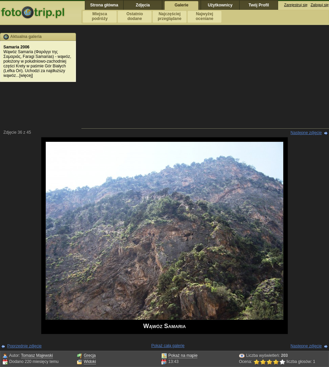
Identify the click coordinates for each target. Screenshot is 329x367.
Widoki (90, 361)
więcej (26, 75)
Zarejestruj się (296, 5)
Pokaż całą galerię (168, 345)
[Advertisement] (205, 80)
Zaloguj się (320, 5)
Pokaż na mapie (182, 355)
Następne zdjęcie (306, 132)
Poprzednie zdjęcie (24, 346)
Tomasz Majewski (37, 355)
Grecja (90, 355)
